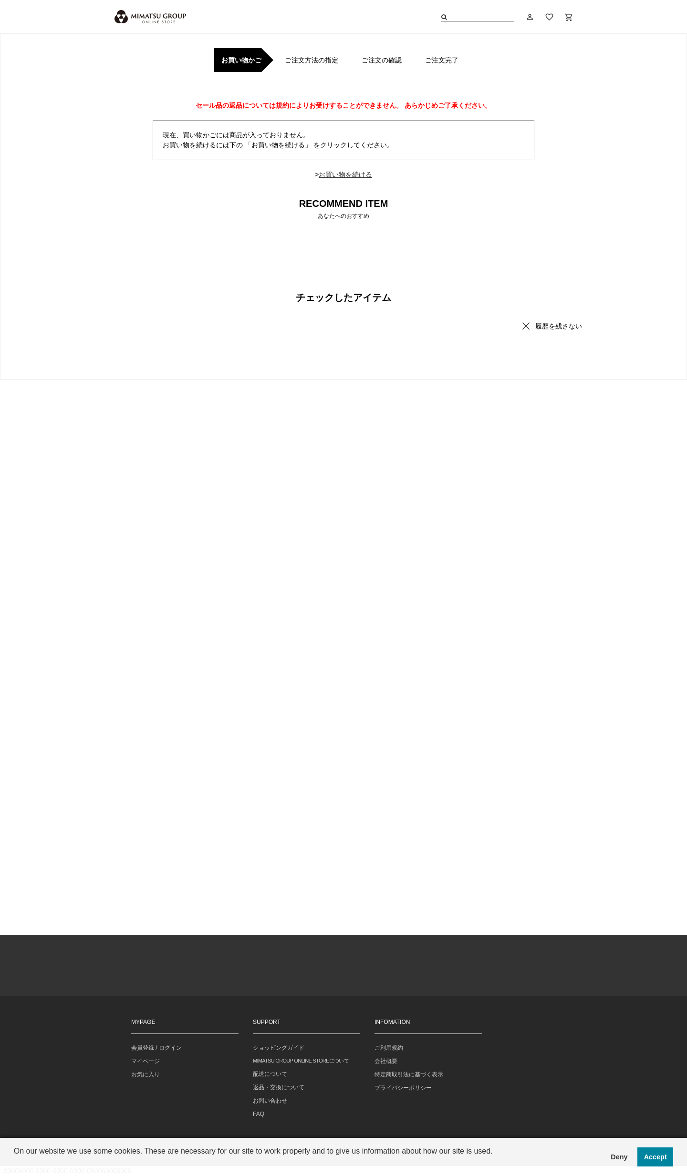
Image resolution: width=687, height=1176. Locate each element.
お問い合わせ (270, 1100)
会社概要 (386, 1061)
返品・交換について (278, 1087)
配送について (270, 1074)
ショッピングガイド (278, 1047)
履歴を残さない (558, 326)
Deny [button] (619, 1157)
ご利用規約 (389, 1047)
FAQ (258, 1114)
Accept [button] (655, 1157)
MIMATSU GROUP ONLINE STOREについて (301, 1061)
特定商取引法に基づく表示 (409, 1074)
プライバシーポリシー (403, 1087)
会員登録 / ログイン (156, 1047)
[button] (15, 1163)
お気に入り (145, 1074)
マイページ (145, 1061)
